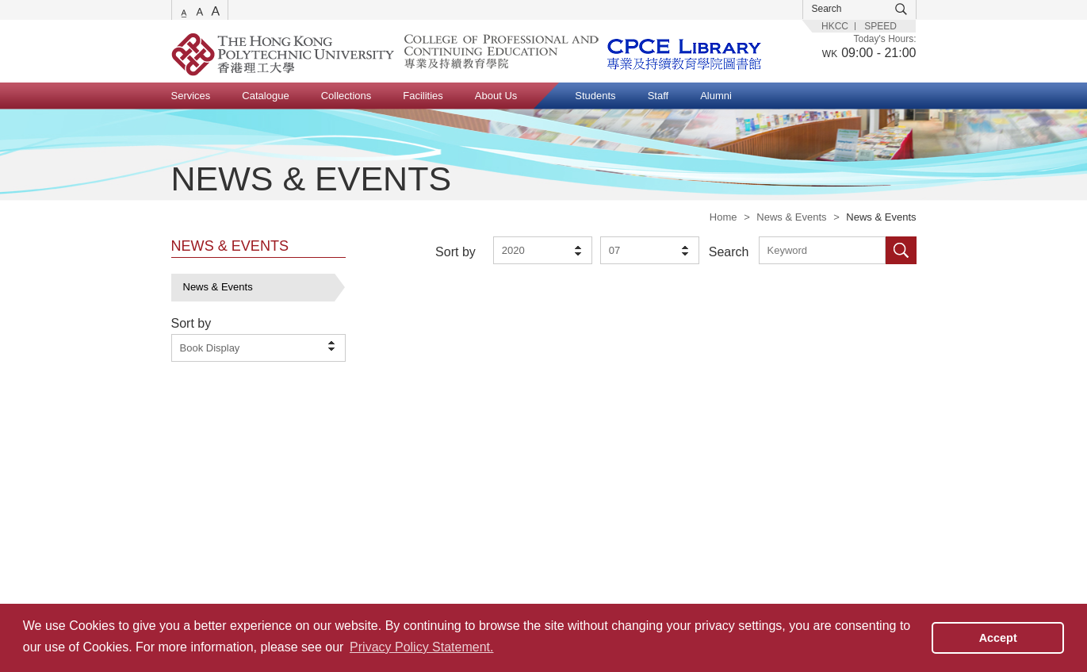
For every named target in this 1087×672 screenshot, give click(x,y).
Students (595, 96)
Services (191, 96)
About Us (496, 96)
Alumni (716, 96)
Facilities (423, 96)
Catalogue (265, 96)
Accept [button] (998, 638)
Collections (346, 96)
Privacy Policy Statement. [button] (421, 647)
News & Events (791, 217)
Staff (658, 96)
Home (723, 217)
